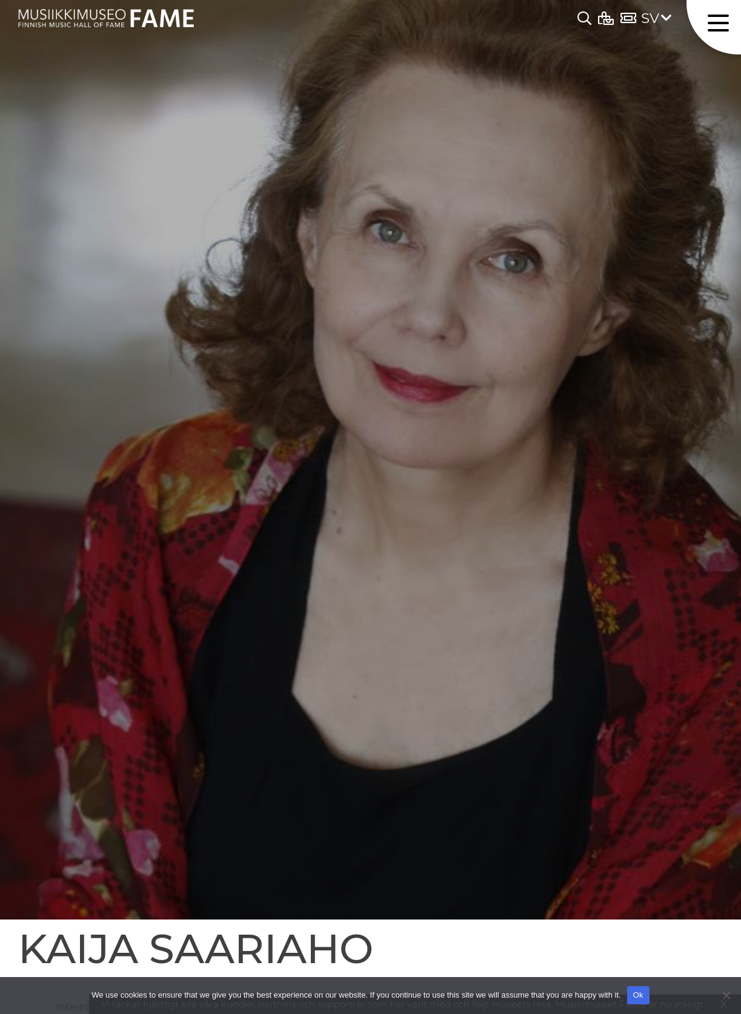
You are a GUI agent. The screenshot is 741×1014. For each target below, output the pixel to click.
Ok (638, 994)
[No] (726, 995)
